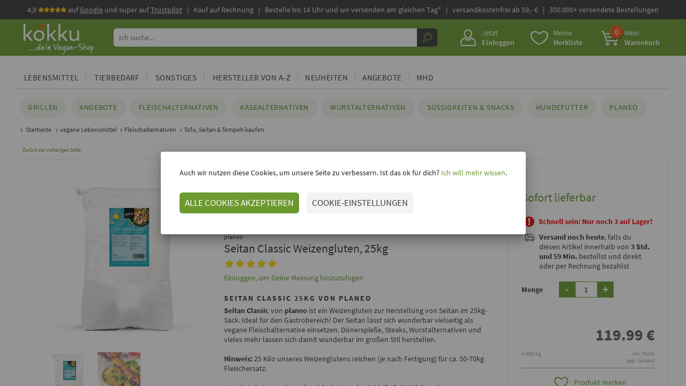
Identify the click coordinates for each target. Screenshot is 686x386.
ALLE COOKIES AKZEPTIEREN (239, 203)
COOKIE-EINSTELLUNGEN (360, 203)
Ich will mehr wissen (472, 172)
